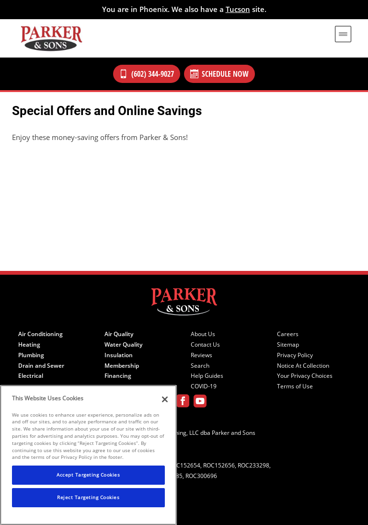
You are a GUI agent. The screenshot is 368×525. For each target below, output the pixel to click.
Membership (121, 365)
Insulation (118, 355)
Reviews (201, 355)
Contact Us (205, 344)
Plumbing (31, 355)
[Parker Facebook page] (182, 402)
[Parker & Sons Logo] (51, 38)
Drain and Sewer (41, 365)
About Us (203, 334)
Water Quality (123, 344)
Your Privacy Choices (305, 376)
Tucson (238, 9)
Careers (288, 334)
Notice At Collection (303, 365)
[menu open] (343, 34)
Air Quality (118, 334)
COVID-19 (204, 386)
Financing (117, 376)
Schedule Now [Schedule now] (219, 74)
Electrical (30, 376)
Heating (29, 344)
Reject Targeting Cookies (88, 497)
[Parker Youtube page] (200, 402)
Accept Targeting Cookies (88, 474)
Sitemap (288, 344)
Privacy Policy (295, 355)
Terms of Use (295, 386)
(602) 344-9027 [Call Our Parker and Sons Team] (146, 74)
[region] (88, 455)
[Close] (164, 399)
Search (200, 365)
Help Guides (207, 376)
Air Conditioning (40, 334)
